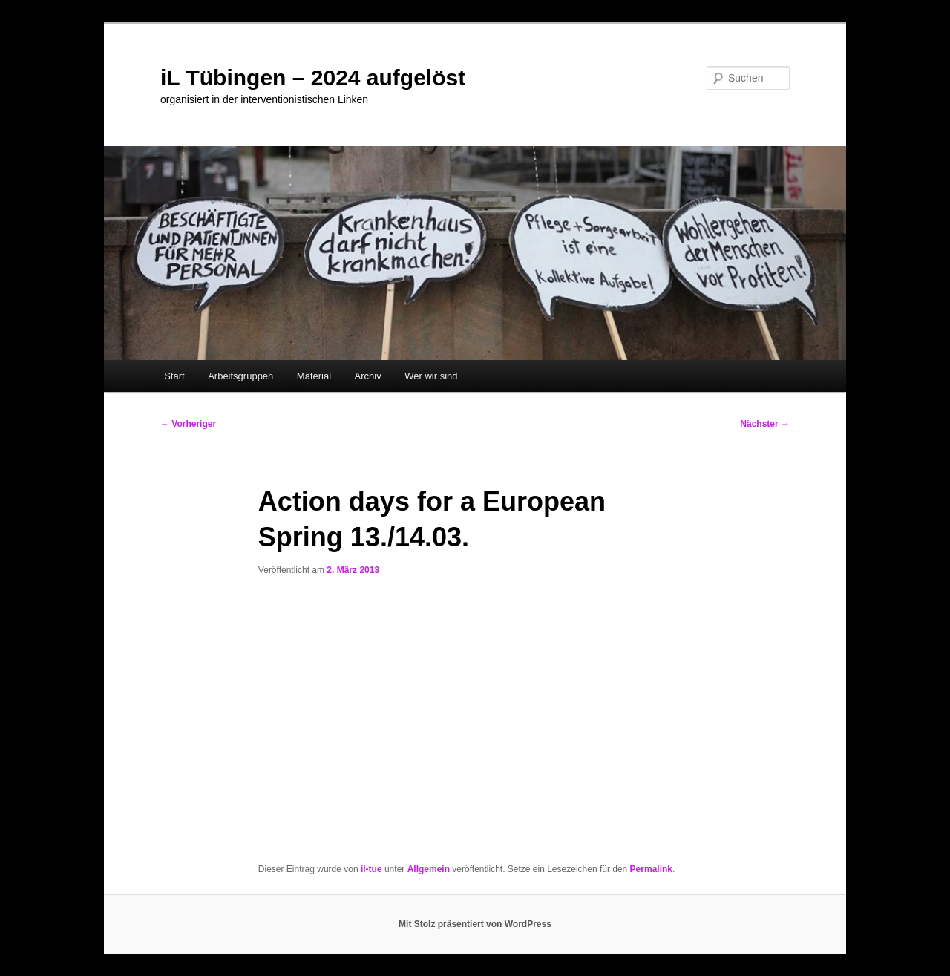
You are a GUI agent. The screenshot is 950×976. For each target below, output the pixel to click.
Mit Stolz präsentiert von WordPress (475, 924)
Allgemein (428, 869)
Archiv (368, 375)
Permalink (651, 869)
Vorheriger (188, 424)
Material (314, 375)
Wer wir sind (430, 375)
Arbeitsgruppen (240, 375)
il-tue (371, 869)
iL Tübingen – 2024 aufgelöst (312, 77)
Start (174, 375)
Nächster (765, 424)
